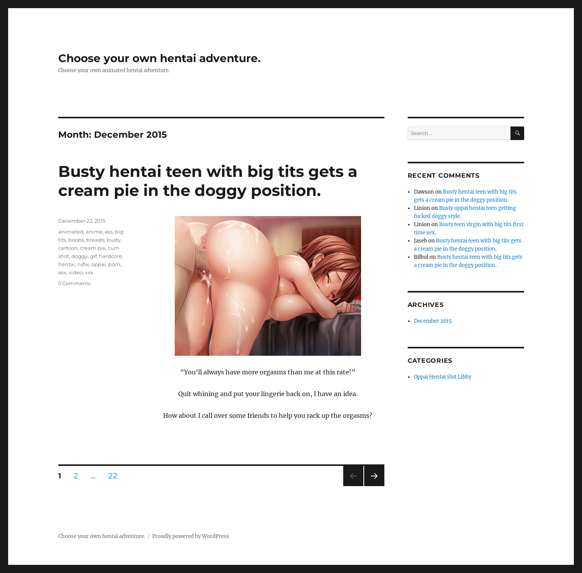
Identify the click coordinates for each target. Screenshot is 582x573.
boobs (76, 240)
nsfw (83, 264)
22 (115, 475)
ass (109, 232)
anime (94, 232)
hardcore (110, 256)
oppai (98, 264)
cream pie (93, 248)
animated (70, 232)
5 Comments (74, 283)
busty (114, 240)
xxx (89, 272)
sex (62, 272)
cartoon (68, 248)
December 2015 (433, 321)
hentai (66, 264)
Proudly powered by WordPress (190, 536)
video (76, 272)
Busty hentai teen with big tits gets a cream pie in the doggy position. (208, 181)
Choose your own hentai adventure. (159, 58)
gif (93, 256)
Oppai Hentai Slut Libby (442, 377)
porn (114, 264)
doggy (79, 256)
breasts (95, 240)
